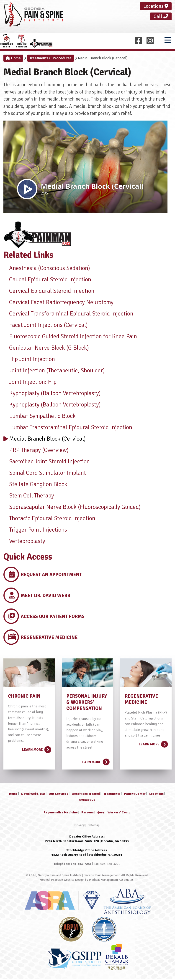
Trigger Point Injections (35, 529)
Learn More (36, 748)
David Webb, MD (33, 794)
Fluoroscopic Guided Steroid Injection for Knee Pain (70, 336)
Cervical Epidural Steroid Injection (48, 291)
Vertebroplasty (24, 541)
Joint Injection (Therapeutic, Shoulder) (54, 370)
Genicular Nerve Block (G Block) (46, 347)
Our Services (58, 794)
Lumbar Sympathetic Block (39, 416)
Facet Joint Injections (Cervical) (45, 325)
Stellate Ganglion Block (35, 484)
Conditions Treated (86, 794)
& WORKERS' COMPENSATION (84, 705)
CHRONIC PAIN (24, 696)
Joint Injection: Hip (30, 382)
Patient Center (135, 794)
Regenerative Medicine (61, 812)
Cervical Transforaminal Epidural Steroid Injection (68, 313)
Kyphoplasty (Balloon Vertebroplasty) (52, 393)
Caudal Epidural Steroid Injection (47, 279)
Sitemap (94, 825)
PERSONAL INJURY (86, 696)
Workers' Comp (119, 812)
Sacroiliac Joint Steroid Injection (46, 461)
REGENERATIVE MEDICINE (141, 699)
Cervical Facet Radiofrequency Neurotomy (58, 302)
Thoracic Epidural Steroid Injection (49, 518)
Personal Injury (92, 812)
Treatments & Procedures (51, 58)
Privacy (79, 825)
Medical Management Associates (111, 880)
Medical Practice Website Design (61, 880)
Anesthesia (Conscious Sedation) (46, 268)
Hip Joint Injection (29, 359)
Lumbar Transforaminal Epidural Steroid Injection (67, 427)
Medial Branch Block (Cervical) (44, 438)
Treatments (111, 794)
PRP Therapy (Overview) (36, 450)
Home (13, 58)
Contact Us (87, 800)
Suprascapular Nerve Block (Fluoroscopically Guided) (72, 507)
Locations (155, 6)
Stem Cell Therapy (28, 495)
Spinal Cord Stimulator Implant (44, 473)
